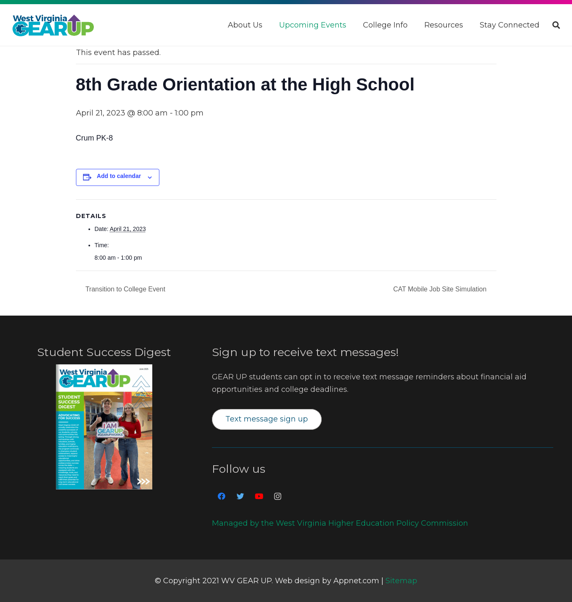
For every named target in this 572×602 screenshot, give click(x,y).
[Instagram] (277, 496)
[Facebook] (221, 496)
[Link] (53, 25)
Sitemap (401, 580)
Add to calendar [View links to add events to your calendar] (119, 176)
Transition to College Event (125, 289)
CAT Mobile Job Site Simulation (441, 289)
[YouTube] (258, 496)
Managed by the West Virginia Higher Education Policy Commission (340, 523)
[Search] (556, 25)
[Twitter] (240, 496)
